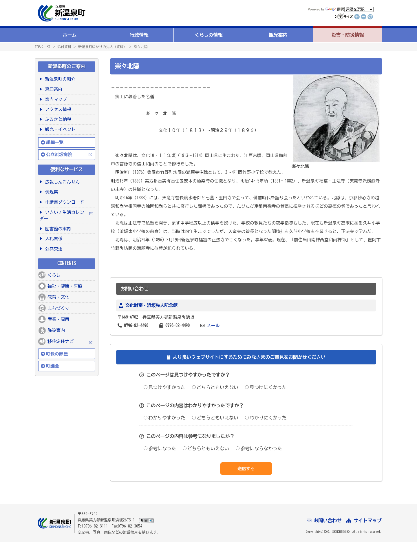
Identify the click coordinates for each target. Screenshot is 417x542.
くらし (54, 275)
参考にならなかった (259, 448)
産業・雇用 (58, 319)
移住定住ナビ (60, 341)
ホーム (69, 35)
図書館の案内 (57, 229)
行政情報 (139, 35)
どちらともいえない (215, 387)
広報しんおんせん (61, 182)
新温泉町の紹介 (59, 79)
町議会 (52, 366)
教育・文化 (58, 297)
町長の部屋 (57, 354)
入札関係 (53, 238)
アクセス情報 (57, 109)
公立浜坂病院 (59, 154)
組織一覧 (54, 142)
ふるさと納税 (57, 119)
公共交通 (53, 249)
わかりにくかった (266, 417)
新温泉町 (61, 13)
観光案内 (278, 35)
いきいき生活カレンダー (62, 215)
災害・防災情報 (347, 35)
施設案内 (56, 330)
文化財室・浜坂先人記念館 (151, 305)
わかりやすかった (164, 417)
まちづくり (58, 308)
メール (213, 325)
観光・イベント (59, 129)
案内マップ (55, 99)
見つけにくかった (266, 387)
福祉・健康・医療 (64, 286)
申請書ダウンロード (63, 202)
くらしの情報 (208, 35)
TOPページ (42, 46)
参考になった (160, 448)
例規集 (50, 192)
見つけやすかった (164, 387)
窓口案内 (53, 89)
